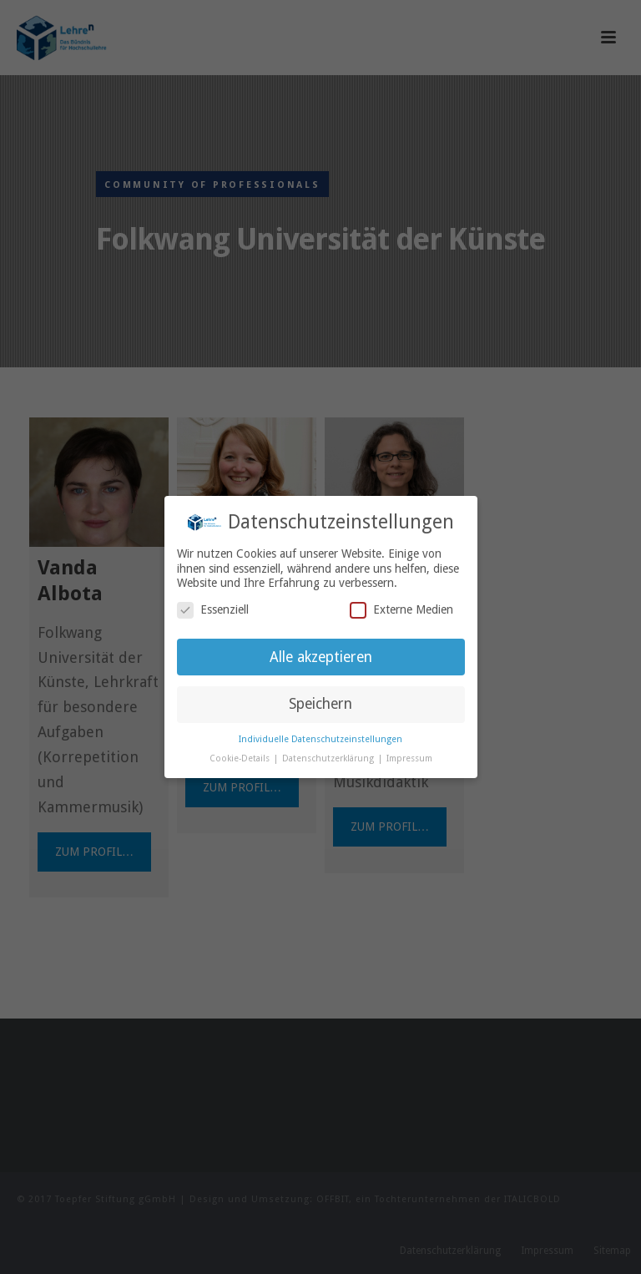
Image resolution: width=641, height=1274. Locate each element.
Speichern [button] (320, 703)
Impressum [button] (409, 758)
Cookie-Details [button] (240, 758)
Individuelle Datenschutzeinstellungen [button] (320, 739)
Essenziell (213, 610)
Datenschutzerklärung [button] (329, 758)
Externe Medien (401, 610)
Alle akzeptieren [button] (321, 657)
